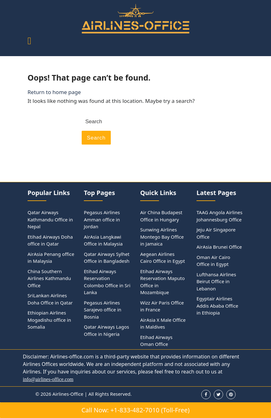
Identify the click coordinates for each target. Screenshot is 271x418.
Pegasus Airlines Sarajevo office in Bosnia (102, 309)
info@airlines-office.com (48, 379)
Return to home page (54, 92)
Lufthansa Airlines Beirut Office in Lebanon (216, 281)
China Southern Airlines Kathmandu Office (49, 278)
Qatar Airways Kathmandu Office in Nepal (50, 219)
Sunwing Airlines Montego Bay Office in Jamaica (162, 236)
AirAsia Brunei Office (219, 247)
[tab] (29, 41)
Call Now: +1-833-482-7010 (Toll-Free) (135, 410)
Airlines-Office (68, 394)
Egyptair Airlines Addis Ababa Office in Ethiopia (217, 305)
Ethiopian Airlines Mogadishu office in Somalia (49, 320)
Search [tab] (96, 138)
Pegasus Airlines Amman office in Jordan (102, 219)
